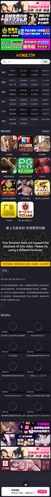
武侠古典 (45, 109)
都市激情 (12, 109)
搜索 (45, 61)
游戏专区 (45, 70)
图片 (4, 101)
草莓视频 (34, 119)
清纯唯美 (23, 104)
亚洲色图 (23, 100)
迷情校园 (12, 114)
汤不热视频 (45, 119)
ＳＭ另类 (45, 84)
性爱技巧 (45, 114)
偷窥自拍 (12, 100)
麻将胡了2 (13, 75)
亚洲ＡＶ (12, 80)
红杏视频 (12, 123)
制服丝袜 (12, 94)
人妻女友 (34, 109)
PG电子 (13, 70)
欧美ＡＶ (34, 80)
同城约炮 (12, 119)
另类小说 (23, 114)
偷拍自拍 (23, 90)
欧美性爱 (45, 90)
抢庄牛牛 (45, 75)
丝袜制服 (23, 84)
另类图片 (45, 104)
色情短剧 (23, 123)
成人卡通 (34, 90)
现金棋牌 (34, 75)
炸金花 (23, 75)
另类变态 (45, 94)
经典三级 (23, 94)
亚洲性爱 (12, 90)
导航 (4, 121)
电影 (4, 92)
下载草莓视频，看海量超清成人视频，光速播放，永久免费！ (25, 264)
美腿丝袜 (12, 104)
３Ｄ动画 (45, 80)
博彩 (4, 72)
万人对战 (34, 70)
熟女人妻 (12, 84)
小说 (4, 111)
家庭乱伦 (23, 109)
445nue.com (25, 55)
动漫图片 (45, 100)
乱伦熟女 (34, 94)
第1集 (4, 270)
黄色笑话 (34, 114)
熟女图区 (34, 104)
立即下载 (42, 491)
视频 (4, 82)
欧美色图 (34, 100)
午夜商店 (23, 119)
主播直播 (34, 84)
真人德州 (23, 70)
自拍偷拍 (23, 80)
